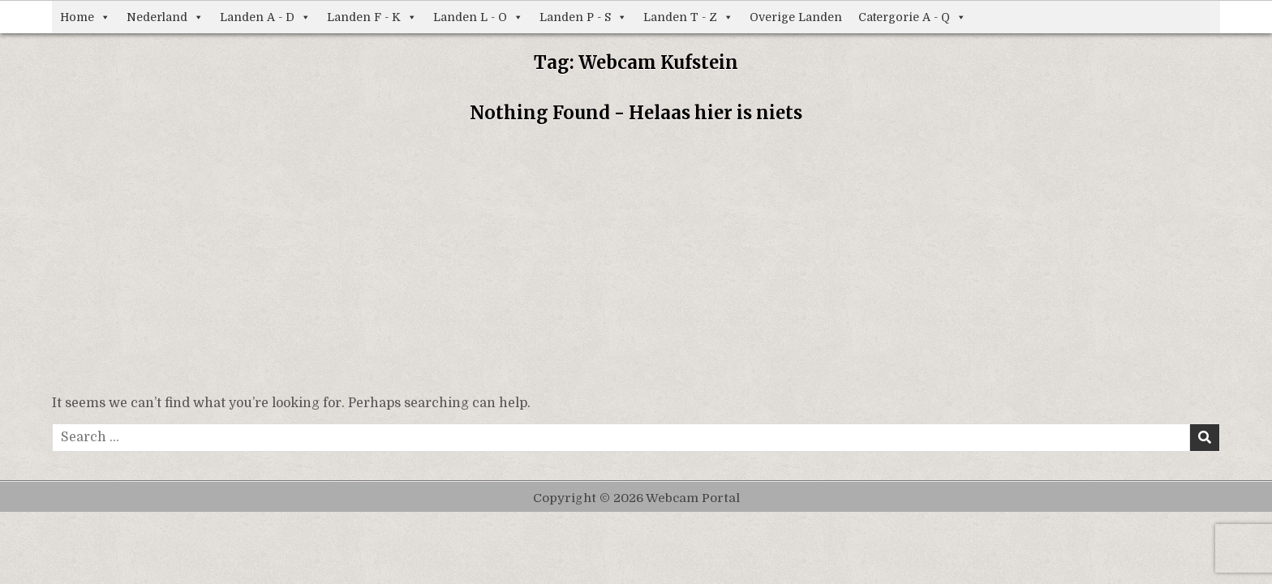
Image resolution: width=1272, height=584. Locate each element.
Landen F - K (372, 17)
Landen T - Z (688, 17)
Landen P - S (583, 17)
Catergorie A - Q (912, 17)
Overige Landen (796, 17)
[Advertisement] (636, 263)
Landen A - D (265, 17)
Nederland (165, 17)
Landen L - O (478, 17)
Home (85, 17)
